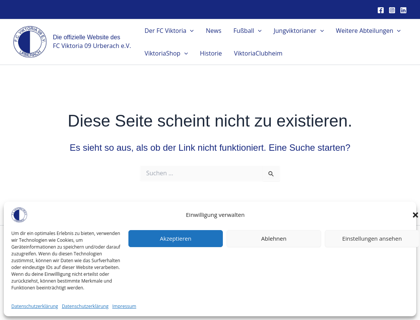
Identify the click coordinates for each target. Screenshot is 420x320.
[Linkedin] (403, 10)
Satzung (356, 257)
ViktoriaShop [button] (166, 53)
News (213, 30)
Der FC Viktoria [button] (169, 30)
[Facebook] (380, 10)
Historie (211, 53)
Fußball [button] (247, 30)
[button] (190, 30)
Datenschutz (356, 277)
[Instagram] (392, 10)
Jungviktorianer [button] (298, 30)
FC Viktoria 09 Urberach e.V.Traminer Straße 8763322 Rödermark (64, 267)
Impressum (356, 267)
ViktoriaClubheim (258, 53)
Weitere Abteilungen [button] (368, 30)
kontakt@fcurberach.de (64, 287)
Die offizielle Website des (86, 37)
